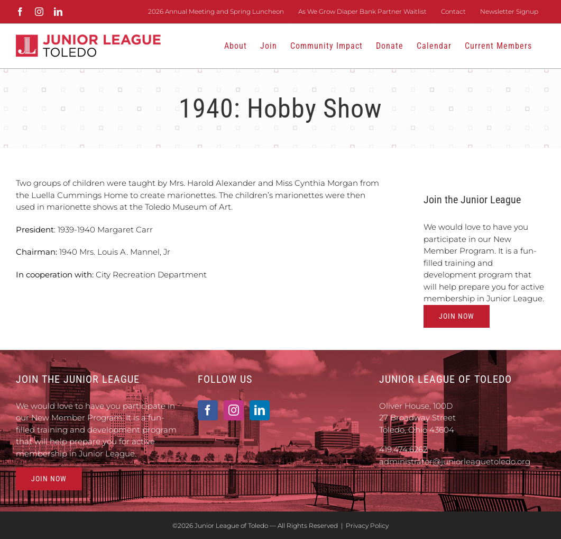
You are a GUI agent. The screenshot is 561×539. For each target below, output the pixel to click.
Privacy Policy (367, 525)
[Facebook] (208, 410)
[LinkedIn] (260, 410)
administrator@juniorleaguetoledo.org (454, 461)
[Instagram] (234, 410)
